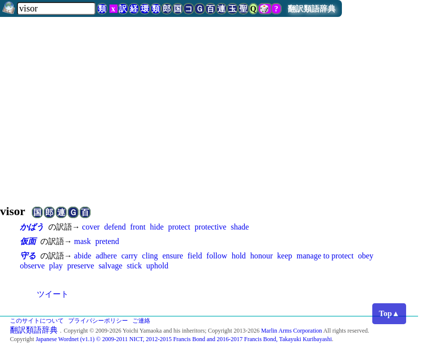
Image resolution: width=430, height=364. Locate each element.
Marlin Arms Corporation (291, 330)
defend (115, 227)
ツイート (53, 294)
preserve (80, 265)
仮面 (28, 241)
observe (32, 265)
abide (83, 255)
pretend (107, 241)
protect (179, 227)
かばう (32, 227)
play (56, 265)
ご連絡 (141, 320)
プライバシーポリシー (98, 320)
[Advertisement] (215, 106)
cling (150, 255)
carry (129, 255)
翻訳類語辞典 (311, 8)
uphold (157, 265)
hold (238, 255)
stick (134, 265)
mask (82, 241)
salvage (110, 265)
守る (28, 255)
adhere (106, 255)
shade (240, 227)
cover (91, 227)
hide (157, 227)
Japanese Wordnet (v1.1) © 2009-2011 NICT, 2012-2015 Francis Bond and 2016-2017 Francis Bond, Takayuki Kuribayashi (184, 339)
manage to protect (325, 255)
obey (365, 255)
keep (284, 255)
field (195, 255)
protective (210, 227)
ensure (172, 255)
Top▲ (389, 313)
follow (217, 255)
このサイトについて (37, 320)
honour (261, 255)
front (137, 227)
